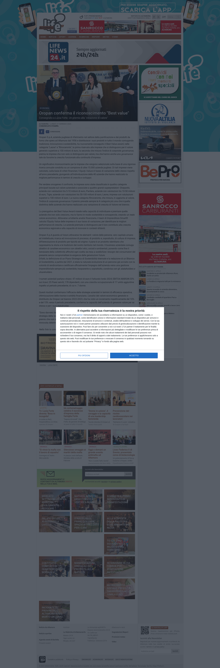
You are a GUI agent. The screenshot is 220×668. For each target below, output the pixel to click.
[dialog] (110, 334)
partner (80, 315)
